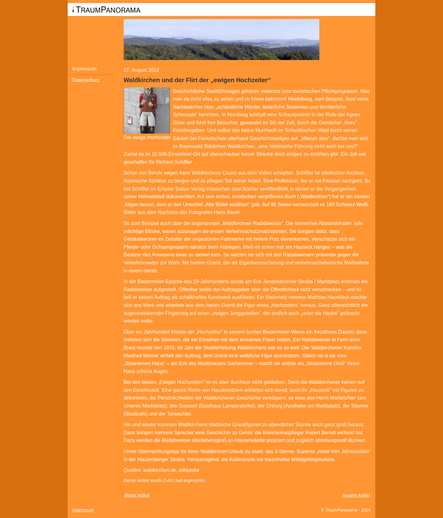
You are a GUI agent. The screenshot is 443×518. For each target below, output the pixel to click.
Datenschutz (86, 80)
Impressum (84, 68)
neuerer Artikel (356, 495)
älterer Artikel (137, 495)
